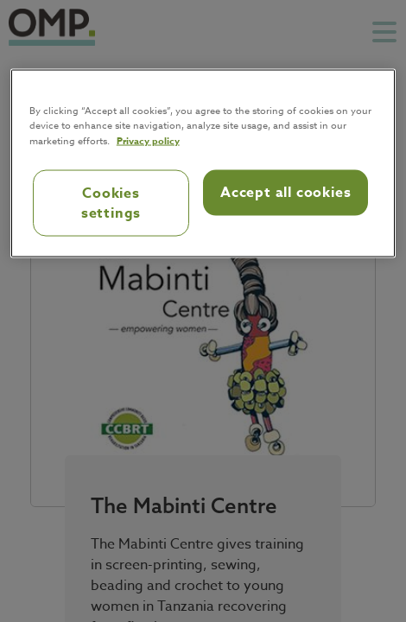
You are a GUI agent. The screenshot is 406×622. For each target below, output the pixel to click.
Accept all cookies (285, 192)
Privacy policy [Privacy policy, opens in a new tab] (148, 140)
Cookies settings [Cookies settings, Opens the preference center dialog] (111, 203)
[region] (203, 163)
